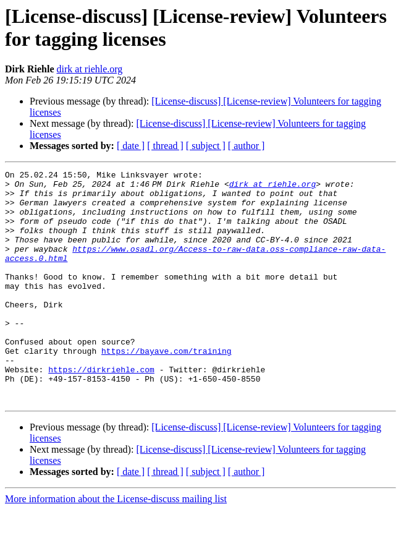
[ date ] (131, 145)
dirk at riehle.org (90, 69)
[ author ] (246, 145)
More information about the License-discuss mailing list (116, 545)
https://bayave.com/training (166, 387)
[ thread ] (165, 145)
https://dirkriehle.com (101, 410)
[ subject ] (206, 145)
